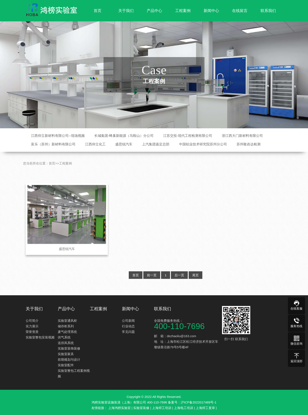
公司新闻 (128, 320)
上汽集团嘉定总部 (155, 144)
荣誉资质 (32, 332)
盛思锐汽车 (123, 144)
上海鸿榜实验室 (119, 408)
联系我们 (268, 11)
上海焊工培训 (161, 408)
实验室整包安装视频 (40, 337)
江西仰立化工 (95, 144)
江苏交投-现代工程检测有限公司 (187, 135)
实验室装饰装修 (69, 348)
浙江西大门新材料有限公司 (242, 135)
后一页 (179, 281)
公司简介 (32, 320)
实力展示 (32, 326)
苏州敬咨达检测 (249, 144)
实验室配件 (66, 365)
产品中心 (154, 11)
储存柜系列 (66, 326)
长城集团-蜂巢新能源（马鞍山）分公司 (124, 135)
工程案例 (183, 11)
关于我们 (126, 11)
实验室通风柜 (67, 320)
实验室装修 (141, 408)
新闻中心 (211, 11)
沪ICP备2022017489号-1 (198, 402)
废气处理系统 (67, 332)
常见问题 (128, 332)
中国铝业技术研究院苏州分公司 (203, 144)
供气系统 (64, 337)
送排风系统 (66, 343)
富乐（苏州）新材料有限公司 (53, 144)
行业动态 (128, 326)
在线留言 (239, 11)
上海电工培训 (183, 408)
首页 (97, 11)
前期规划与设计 (69, 359)
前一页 (152, 281)
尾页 (195, 281)
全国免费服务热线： (186, 324)
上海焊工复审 (205, 408)
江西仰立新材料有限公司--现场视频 (58, 135)
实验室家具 (66, 354)
